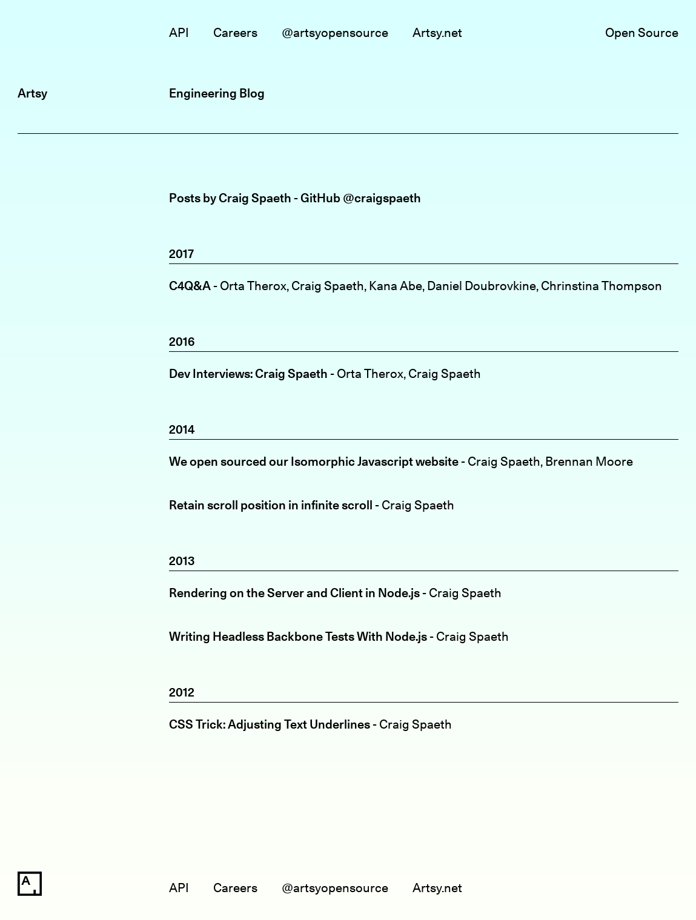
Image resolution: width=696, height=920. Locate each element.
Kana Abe (395, 285)
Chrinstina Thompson (601, 285)
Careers (235, 32)
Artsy (32, 93)
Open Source (641, 32)
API (179, 32)
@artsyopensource (335, 32)
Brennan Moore (589, 461)
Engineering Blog (217, 93)
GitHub (320, 198)
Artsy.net (437, 32)
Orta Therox (253, 285)
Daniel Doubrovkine (481, 285)
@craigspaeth (382, 198)
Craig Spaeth (327, 285)
